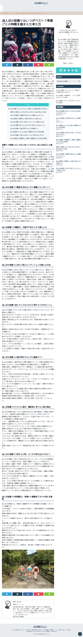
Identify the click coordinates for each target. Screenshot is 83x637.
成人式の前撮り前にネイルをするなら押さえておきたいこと (27, 126)
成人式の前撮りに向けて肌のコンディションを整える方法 (27, 123)
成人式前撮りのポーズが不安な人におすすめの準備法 (36, 11)
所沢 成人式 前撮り (18, 618)
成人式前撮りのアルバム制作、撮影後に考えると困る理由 (27, 133)
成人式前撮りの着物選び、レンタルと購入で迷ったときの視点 (62, 7)
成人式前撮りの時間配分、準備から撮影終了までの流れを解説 (28, 139)
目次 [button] (28, 106)
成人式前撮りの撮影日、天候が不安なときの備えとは (26, 120)
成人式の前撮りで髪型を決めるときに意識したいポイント (27, 116)
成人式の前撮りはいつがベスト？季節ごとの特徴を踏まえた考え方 (22, 7)
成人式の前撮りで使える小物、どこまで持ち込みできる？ (27, 136)
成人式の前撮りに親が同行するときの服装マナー (24, 129)
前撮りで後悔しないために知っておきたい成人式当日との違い (28, 113)
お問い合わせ (58, 11)
